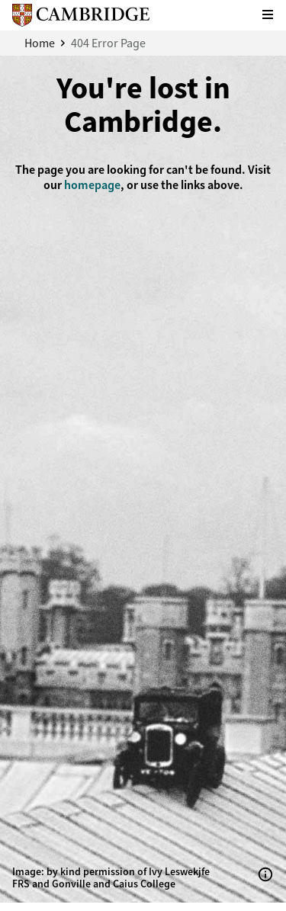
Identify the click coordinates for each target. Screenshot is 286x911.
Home (39, 43)
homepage (92, 185)
